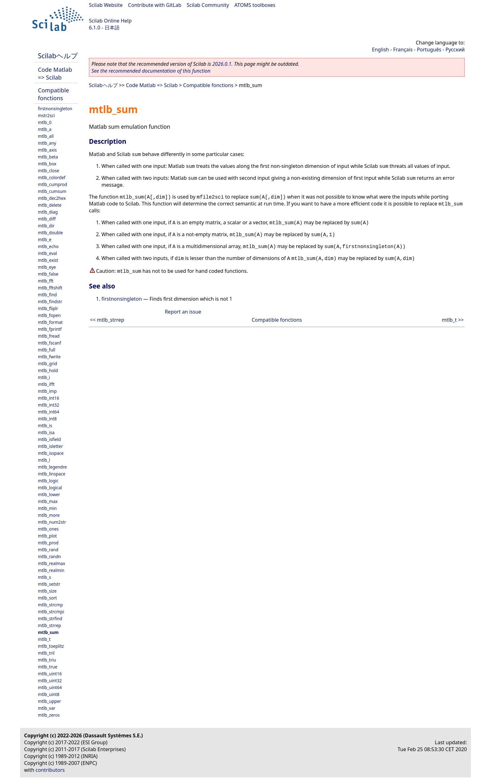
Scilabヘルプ (58, 55)
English (380, 49)
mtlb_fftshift (50, 288)
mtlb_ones (48, 529)
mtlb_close (48, 171)
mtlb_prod (48, 543)
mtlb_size (47, 591)
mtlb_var (46, 708)
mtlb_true (47, 667)
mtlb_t (44, 639)
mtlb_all (46, 136)
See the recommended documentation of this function (150, 70)
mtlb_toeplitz (51, 646)
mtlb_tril (46, 653)
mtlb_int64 (48, 412)
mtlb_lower (49, 494)
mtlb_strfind (50, 618)
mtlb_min (47, 508)
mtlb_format (50, 322)
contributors (50, 769)
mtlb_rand (48, 550)
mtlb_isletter (50, 446)
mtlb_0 (44, 122)
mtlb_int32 (48, 405)
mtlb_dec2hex (52, 198)
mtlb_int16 (48, 398)
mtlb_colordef (51, 177)
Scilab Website (106, 5)
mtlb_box (47, 164)
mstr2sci (46, 115)
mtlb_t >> (453, 319)
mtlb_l (44, 460)
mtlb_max (48, 501)
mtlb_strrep (49, 625)
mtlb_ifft (46, 384)
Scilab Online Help (110, 20)
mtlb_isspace (51, 453)
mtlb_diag (48, 212)
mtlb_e (44, 239)
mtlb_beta (48, 157)
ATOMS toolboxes (255, 5)
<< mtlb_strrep (107, 319)
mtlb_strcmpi (51, 612)
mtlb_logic (48, 481)
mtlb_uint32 (50, 680)
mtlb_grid (47, 363)
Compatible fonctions (53, 94)
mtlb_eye (47, 267)
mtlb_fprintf (50, 329)
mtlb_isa (46, 432)
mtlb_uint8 (48, 694)
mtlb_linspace (51, 474)
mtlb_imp (47, 391)
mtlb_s (44, 577)
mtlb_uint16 (50, 674)
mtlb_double (50, 233)
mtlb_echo (48, 246)
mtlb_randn (49, 556)
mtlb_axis (47, 150)
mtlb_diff (47, 219)
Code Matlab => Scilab (55, 73)
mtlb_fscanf (49, 343)
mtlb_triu (47, 660)
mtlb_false (48, 274)
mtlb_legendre (52, 467)
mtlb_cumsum (52, 191)
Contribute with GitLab (154, 5)
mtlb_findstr (50, 301)
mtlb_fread (48, 336)
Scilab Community (208, 5)
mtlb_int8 (47, 419)
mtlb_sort (47, 598)
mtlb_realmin (51, 570)
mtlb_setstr (49, 584)
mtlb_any (47, 143)
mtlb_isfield (49, 439)
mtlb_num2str (52, 522)
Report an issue (183, 311)
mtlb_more (48, 515)
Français (403, 49)
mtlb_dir (46, 226)
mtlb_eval (47, 253)
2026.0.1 (221, 63)
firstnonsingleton (55, 109)
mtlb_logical (50, 488)
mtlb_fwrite (49, 357)
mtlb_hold (48, 370)
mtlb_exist (48, 260)
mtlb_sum (48, 632)
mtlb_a (44, 129)
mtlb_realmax (51, 563)
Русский (455, 49)
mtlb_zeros (49, 715)
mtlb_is (45, 425)
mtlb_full (46, 350)
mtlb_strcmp (50, 605)
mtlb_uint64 (50, 687)
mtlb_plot (47, 536)
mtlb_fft (46, 281)
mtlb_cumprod (52, 184)
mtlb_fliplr (48, 308)
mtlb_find (47, 295)
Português (429, 49)
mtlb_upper (49, 701)
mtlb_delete (49, 205)
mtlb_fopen (49, 315)
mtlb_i (44, 377)
